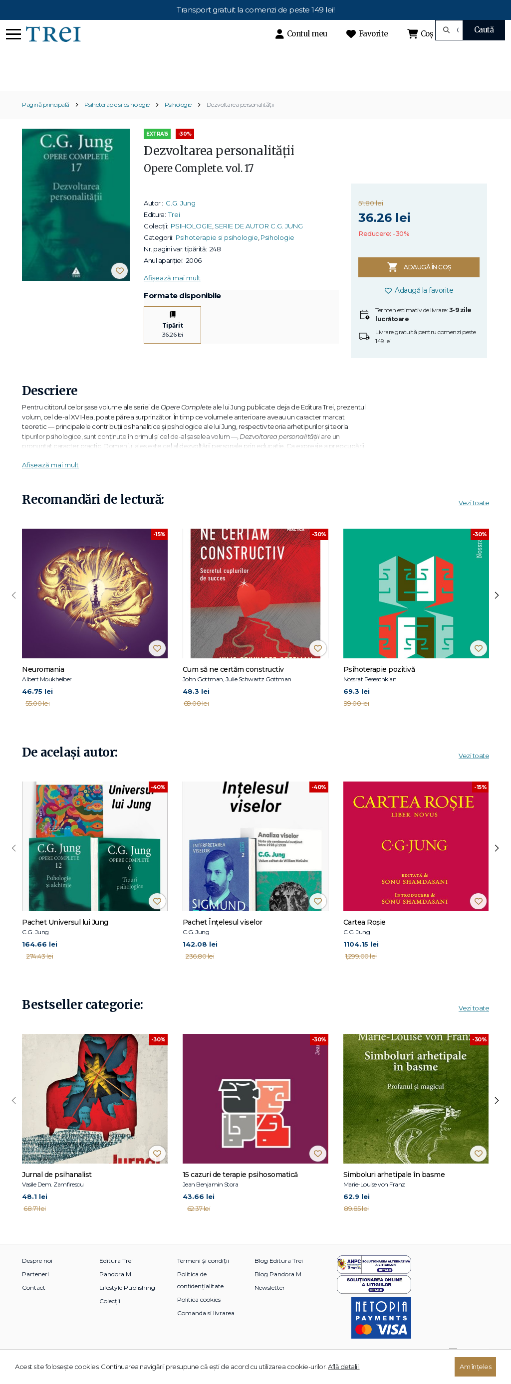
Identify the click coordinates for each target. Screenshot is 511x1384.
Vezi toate (474, 520)
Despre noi (37, 1277)
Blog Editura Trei (279, 1277)
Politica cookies (199, 1316)
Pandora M (115, 1291)
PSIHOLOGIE (191, 243)
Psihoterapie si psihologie (117, 122)
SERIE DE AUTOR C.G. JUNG (259, 243)
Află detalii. (344, 1367)
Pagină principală (45, 122)
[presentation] (14, 613)
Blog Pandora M (278, 1291)
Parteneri (35, 1291)
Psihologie (178, 122)
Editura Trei (116, 1277)
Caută (484, 29)
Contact (33, 1304)
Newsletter (270, 1304)
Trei (174, 231)
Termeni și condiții (203, 1277)
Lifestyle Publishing (127, 1304)
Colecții (109, 1318)
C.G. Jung (181, 220)
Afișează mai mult (172, 295)
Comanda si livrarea (206, 1330)
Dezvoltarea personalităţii (240, 122)
